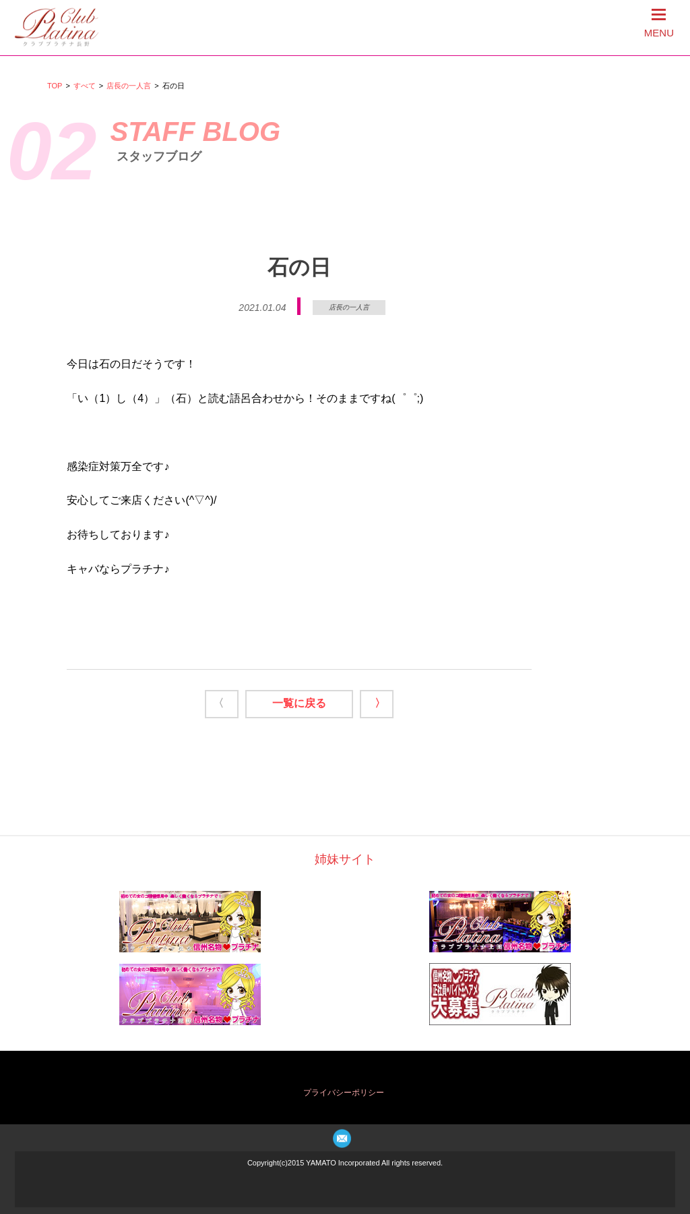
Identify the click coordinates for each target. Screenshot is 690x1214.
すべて (84, 86)
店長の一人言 (128, 86)
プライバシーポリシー (343, 1092)
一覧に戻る (299, 703)
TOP (54, 86)
